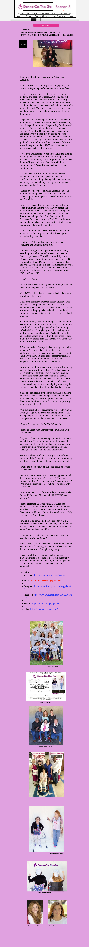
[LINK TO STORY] (46, 25)
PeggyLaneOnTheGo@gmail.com (46, 580)
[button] (64, 10)
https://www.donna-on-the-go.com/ (48, 575)
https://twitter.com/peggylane (45, 603)
